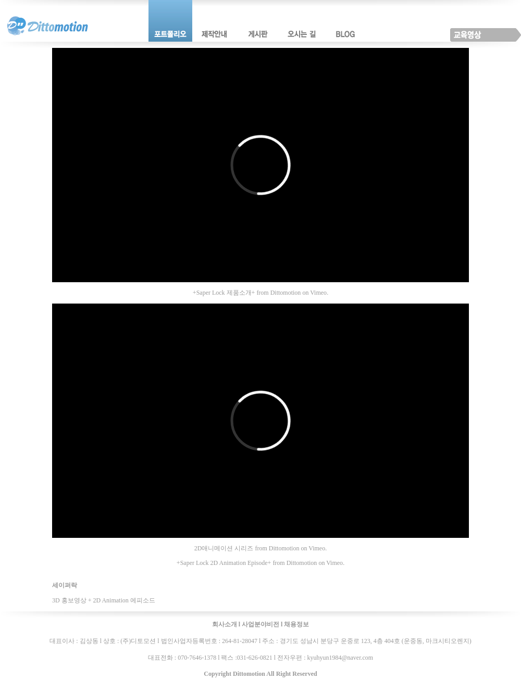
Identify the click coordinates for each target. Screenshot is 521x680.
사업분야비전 (260, 624)
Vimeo (318, 292)
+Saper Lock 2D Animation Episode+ (224, 562)
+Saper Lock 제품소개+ (224, 292)
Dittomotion (285, 292)
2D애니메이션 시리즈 (224, 548)
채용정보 (296, 624)
